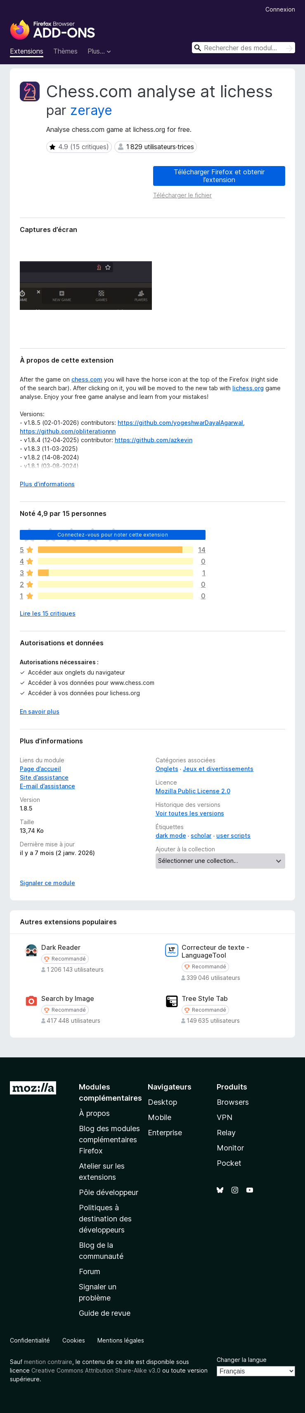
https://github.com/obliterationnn (68, 431)
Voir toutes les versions (190, 813)
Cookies (73, 1340)
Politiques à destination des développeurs (105, 1218)
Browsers (233, 1102)
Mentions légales (120, 1340)
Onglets (167, 768)
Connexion (280, 9)
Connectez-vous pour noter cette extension (112, 535)
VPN (224, 1117)
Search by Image (67, 999)
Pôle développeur (108, 1192)
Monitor (230, 1148)
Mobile (159, 1117)
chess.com (86, 379)
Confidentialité (30, 1340)
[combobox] (243, 47)
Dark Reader (60, 947)
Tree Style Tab (205, 999)
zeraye (91, 110)
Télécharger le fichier (182, 195)
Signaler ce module (47, 882)
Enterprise (165, 1132)
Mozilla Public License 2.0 (193, 790)
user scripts (233, 835)
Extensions (26, 51)
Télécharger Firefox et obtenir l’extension (219, 176)
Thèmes (65, 51)
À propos (94, 1113)
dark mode (171, 835)
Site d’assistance (44, 777)
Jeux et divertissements (218, 768)
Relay (226, 1132)
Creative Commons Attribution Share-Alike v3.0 (96, 1370)
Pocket (229, 1163)
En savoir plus (39, 711)
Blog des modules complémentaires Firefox (109, 1139)
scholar (201, 835)
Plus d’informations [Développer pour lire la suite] (47, 483)
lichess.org (248, 387)
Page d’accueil (40, 768)
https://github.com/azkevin (153, 439)
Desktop (162, 1102)
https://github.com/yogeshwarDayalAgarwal (180, 422)
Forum (89, 1271)
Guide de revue (104, 1313)
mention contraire (48, 1361)
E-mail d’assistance (47, 786)
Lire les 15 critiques (48, 613)
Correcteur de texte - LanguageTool (215, 951)
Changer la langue (242, 1359)
